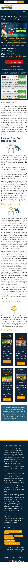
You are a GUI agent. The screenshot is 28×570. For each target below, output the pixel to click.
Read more (7, 362)
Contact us (10, 551)
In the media (17, 551)
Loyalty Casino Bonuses (17, 11)
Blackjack (8, 536)
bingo (23, 411)
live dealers (12, 418)
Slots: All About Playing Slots (13, 532)
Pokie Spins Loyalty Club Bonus (21, 336)
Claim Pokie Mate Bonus (14, 62)
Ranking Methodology (12, 549)
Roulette (19, 536)
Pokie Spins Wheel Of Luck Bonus (21, 370)
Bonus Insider (17, 557)
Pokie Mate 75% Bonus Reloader (7, 336)
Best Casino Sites (8, 11)
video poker (6, 418)
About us (21, 547)
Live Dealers (9, 541)
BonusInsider (6, 407)
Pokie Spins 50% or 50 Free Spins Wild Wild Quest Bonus (7, 371)
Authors (21, 549)
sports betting (15, 411)
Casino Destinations (12, 547)
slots (18, 416)
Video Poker (9, 538)
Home (2, 11)
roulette (14, 416)
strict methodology (21, 73)
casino (8, 411)
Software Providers (12, 543)
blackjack (22, 416)
